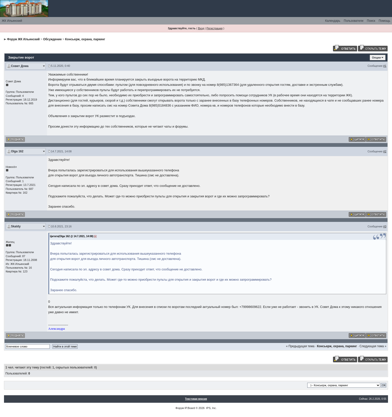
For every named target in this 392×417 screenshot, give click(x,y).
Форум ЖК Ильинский (23, 39)
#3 (384, 226)
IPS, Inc (211, 407)
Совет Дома (19, 66)
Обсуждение (52, 39)
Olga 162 (17, 151)
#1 (384, 65)
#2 (384, 151)
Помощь (384, 21)
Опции (376, 57)
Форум (180, 407)
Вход (201, 28)
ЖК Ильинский (12, 21)
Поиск (371, 21)
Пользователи (353, 21)
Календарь (332, 21)
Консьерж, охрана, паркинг (85, 39)
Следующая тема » (373, 346)
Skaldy (16, 226)
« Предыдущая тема (300, 346)
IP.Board (189, 407)
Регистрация (214, 28)
